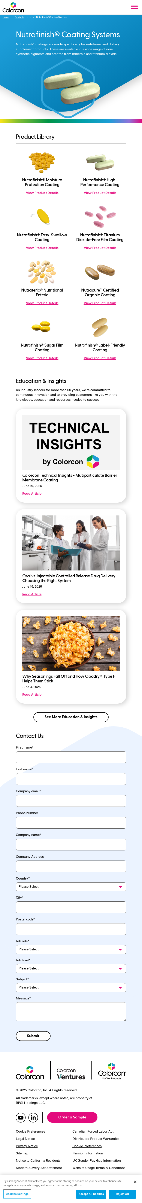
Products (19, 17)
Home (6, 17)
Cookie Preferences (30, 1131)
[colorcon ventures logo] (71, 1073)
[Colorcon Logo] (13, 7)
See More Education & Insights (71, 717)
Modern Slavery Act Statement (39, 1168)
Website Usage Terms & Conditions (99, 1168)
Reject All (122, 1194)
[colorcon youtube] (20, 1117)
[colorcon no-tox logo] (112, 1070)
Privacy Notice (27, 1146)
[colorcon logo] (30, 1072)
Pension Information (87, 1153)
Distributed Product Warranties (95, 1139)
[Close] (135, 1182)
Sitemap (22, 1153)
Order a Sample (72, 1117)
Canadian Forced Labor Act (93, 1131)
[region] (71, 1189)
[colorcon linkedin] (33, 1117)
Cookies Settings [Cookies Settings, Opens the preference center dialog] (17, 1194)
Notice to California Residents (38, 1161)
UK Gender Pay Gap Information (96, 1161)
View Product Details (42, 193)
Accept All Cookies (91, 1194)
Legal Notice (25, 1139)
